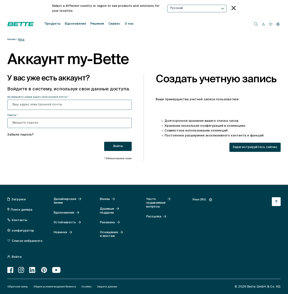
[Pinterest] (44, 270)
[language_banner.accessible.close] (233, 8)
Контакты (19, 220)
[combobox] (197, 8)
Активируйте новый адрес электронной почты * (38, 97)
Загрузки (18, 199)
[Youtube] (56, 270)
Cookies (86, 287)
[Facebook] (10, 270)
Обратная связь (17, 287)
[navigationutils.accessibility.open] (263, 24)
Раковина (107, 222)
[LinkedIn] (32, 270)
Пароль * (12, 115)
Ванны (105, 199)
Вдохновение (64, 212)
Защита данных (107, 287)
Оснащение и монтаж (109, 234)
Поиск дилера (21, 209)
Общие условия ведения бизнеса (54, 287)
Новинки (60, 232)
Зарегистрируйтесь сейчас (255, 147)
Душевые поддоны (107, 211)
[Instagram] (21, 270)
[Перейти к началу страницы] (276, 201)
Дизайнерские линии (65, 201)
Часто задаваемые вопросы (155, 203)
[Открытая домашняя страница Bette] (20, 24)
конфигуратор (23, 230)
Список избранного (27, 241)
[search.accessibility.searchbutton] (256, 24)
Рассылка (153, 216)
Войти (118, 146)
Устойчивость (65, 222)
